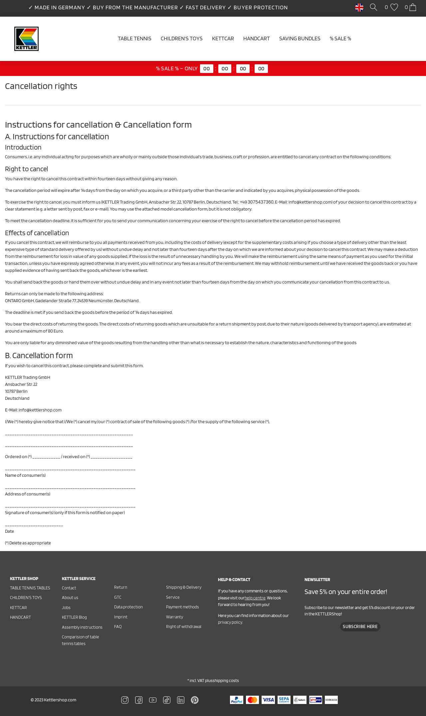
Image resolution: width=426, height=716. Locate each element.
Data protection (128, 606)
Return (120, 587)
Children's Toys (182, 38)
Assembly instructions (82, 627)
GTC (117, 597)
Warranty (174, 616)
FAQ (117, 626)
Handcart (256, 38)
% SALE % (340, 38)
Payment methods (182, 606)
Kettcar (223, 38)
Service (173, 597)
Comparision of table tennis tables (80, 640)
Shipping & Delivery (183, 587)
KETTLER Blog (74, 617)
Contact (69, 587)
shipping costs (226, 680)
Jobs (66, 607)
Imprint (120, 616)
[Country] (359, 7)
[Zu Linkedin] (194, 699)
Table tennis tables (30, 587)
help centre (255, 597)
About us (70, 597)
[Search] (374, 7)
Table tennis (134, 38)
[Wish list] (392, 7)
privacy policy (230, 622)
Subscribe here (360, 626)
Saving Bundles (299, 38)
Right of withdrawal (183, 626)
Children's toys (26, 597)
